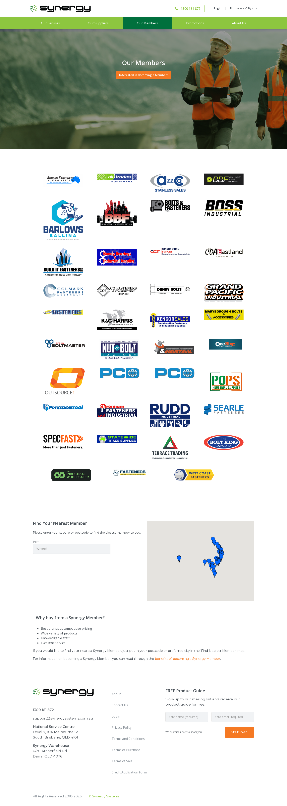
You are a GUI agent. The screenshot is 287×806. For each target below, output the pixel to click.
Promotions (195, 23)
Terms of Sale (122, 761)
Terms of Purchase (126, 750)
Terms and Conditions (128, 739)
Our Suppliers (98, 23)
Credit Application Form (129, 772)
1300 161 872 (190, 8)
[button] (209, 562)
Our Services (50, 23)
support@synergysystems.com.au (63, 718)
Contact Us (120, 705)
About (116, 694)
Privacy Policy (122, 727)
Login (217, 8)
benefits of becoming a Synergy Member (187, 659)
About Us (239, 23)
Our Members (147, 23)
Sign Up (252, 8)
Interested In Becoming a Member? (143, 75)
